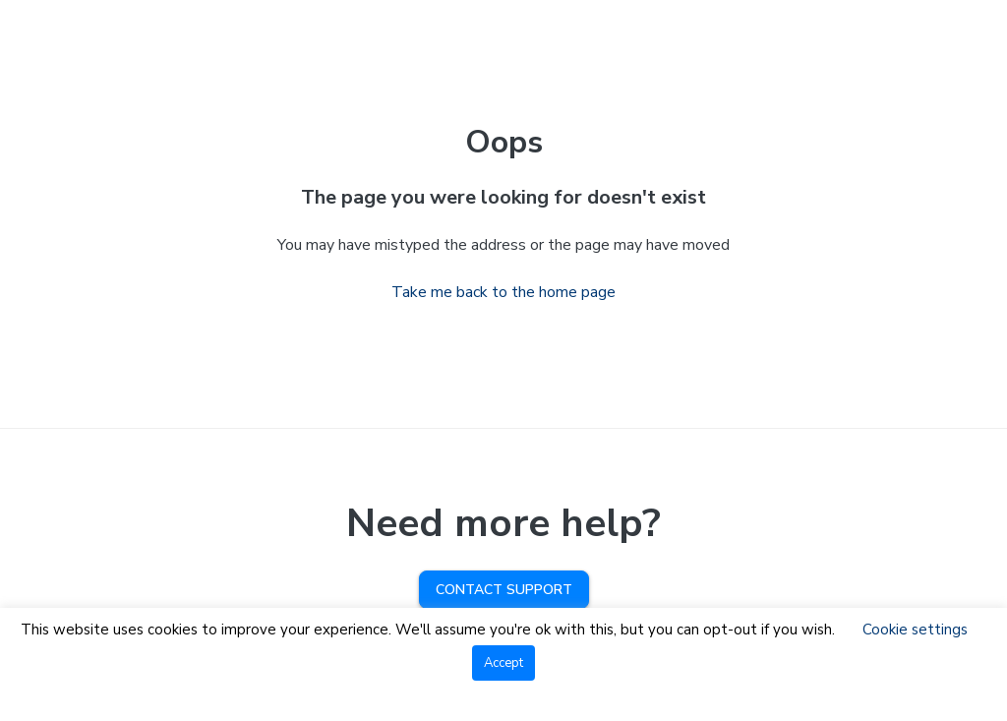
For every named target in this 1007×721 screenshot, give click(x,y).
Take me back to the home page (503, 292)
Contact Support (504, 589)
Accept (503, 663)
